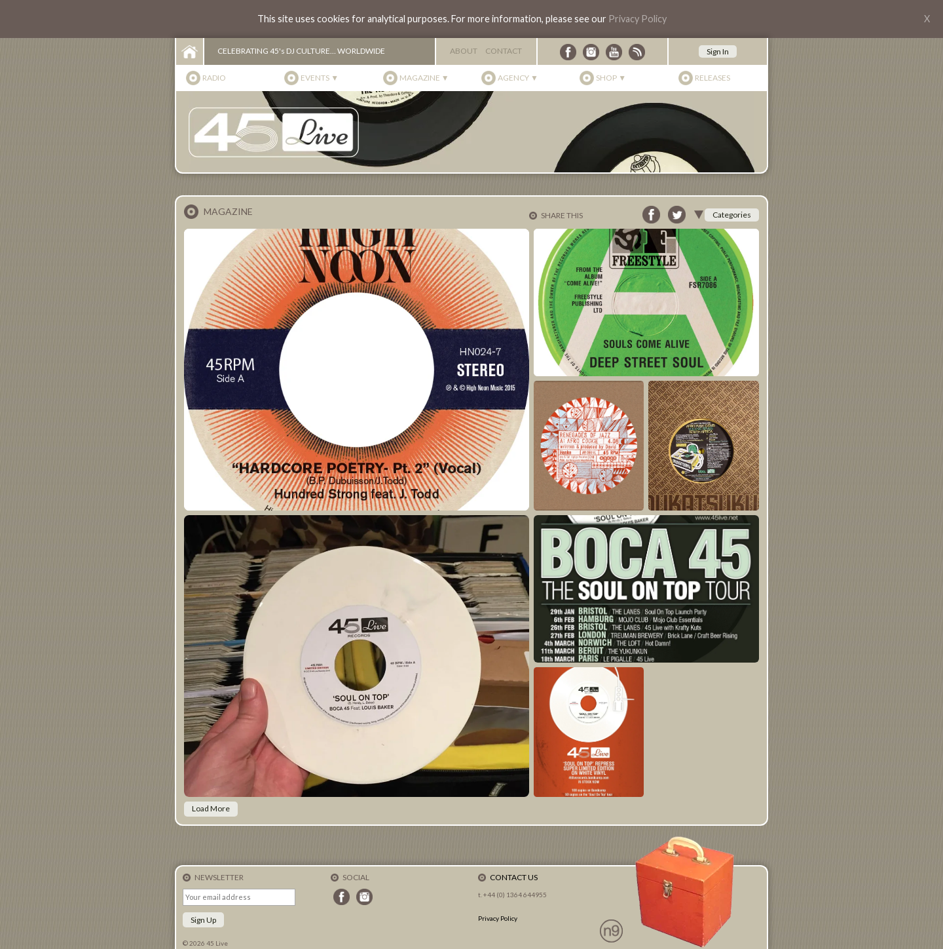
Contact (503, 51)
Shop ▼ (611, 78)
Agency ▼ (518, 78)
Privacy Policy (637, 18)
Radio (214, 78)
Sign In (718, 51)
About (463, 51)
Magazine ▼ (424, 78)
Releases (712, 78)
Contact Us (514, 877)
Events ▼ (320, 78)
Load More (211, 808)
